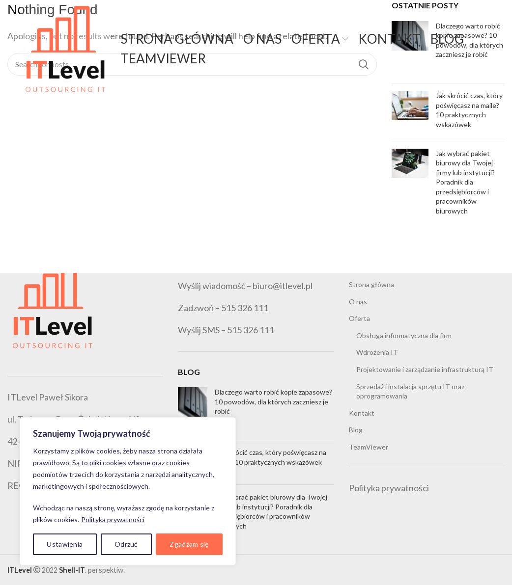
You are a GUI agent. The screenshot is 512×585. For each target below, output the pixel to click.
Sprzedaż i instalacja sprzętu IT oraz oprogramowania (410, 391)
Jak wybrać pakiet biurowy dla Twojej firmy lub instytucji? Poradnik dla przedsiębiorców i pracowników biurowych (465, 182)
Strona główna (371, 284)
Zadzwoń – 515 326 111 (223, 307)
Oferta (359, 318)
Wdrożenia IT (377, 352)
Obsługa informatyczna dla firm (404, 335)
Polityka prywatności (112, 519)
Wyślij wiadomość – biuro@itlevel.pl (245, 285)
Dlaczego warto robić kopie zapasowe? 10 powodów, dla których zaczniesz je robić (273, 401)
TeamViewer (368, 447)
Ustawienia (65, 544)
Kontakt (361, 413)
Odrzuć (126, 544)
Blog (356, 429)
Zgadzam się (189, 544)
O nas (358, 301)
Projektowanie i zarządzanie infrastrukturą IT (424, 369)
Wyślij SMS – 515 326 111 (226, 329)
